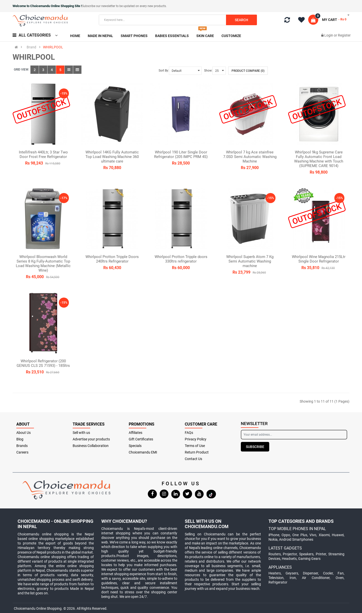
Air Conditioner (315, 578)
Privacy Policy (195, 439)
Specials (135, 446)
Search (241, 20)
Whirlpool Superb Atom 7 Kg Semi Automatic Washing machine (250, 261)
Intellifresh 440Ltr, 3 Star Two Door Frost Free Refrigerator (43, 154)
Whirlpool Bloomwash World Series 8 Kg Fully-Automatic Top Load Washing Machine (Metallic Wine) (43, 263)
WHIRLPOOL (53, 47)
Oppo (286, 535)
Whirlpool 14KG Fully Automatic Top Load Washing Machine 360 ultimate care (112, 157)
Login (329, 35)
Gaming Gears (309, 559)
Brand (31, 47)
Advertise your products (91, 439)
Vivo (312, 535)
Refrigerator (277, 582)
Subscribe (255, 447)
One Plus (299, 535)
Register (344, 35)
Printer (321, 554)
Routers (274, 554)
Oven (340, 578)
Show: (208, 70)
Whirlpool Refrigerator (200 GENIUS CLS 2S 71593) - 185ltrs (43, 363)
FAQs (189, 433)
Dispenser (310, 573)
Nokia (273, 539)
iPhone (273, 535)
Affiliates (135, 433)
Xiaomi (324, 535)
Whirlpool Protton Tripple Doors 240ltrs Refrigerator (112, 259)
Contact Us (193, 459)
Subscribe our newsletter (99, 6)
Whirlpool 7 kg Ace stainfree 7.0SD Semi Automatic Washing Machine (250, 157)
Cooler (328, 573)
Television (276, 578)
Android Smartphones (296, 539)
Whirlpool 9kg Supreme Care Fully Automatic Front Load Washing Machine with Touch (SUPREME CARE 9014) (318, 159)
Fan (341, 573)
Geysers (292, 573)
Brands (22, 446)
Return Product (197, 452)
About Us (23, 433)
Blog (19, 439)
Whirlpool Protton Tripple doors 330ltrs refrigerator (181, 259)
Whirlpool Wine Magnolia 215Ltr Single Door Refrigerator (318, 259)
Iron (293, 578)
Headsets (289, 559)
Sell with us (81, 433)
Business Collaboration (91, 446)
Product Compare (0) (248, 71)
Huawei (338, 535)
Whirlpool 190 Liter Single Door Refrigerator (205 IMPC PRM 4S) (181, 154)
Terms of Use (195, 446)
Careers (22, 452)
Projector (290, 554)
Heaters (274, 573)
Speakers (306, 554)
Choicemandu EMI (143, 452)
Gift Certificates (141, 439)
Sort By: (164, 70)
